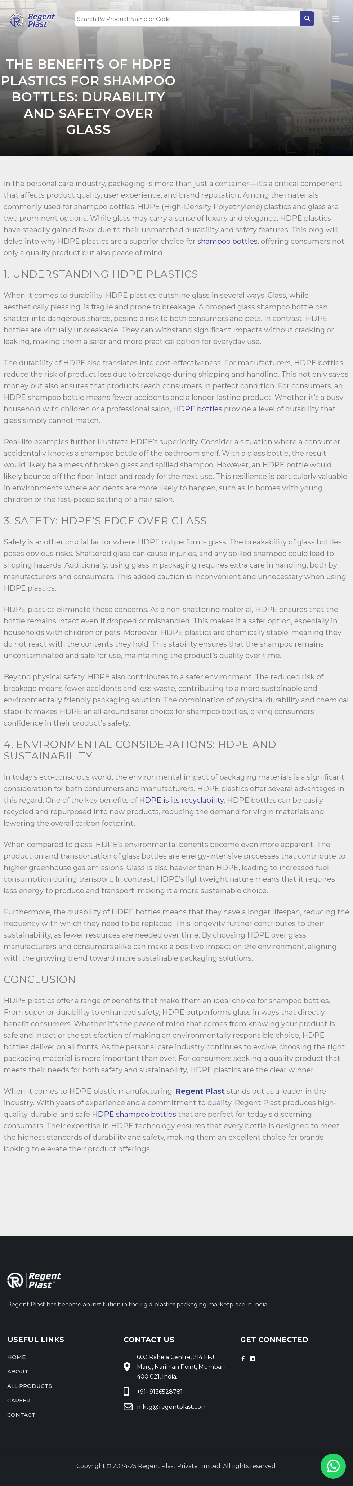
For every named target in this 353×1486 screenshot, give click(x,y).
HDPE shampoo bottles (134, 1114)
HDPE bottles (197, 409)
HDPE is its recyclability (181, 800)
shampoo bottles (227, 241)
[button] (336, 19)
